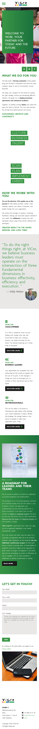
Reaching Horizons (28, 522)
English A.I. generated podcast (19, 517)
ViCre (25, 718)
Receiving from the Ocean (10, 522)
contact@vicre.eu (29, 715)
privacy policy (6, 652)
